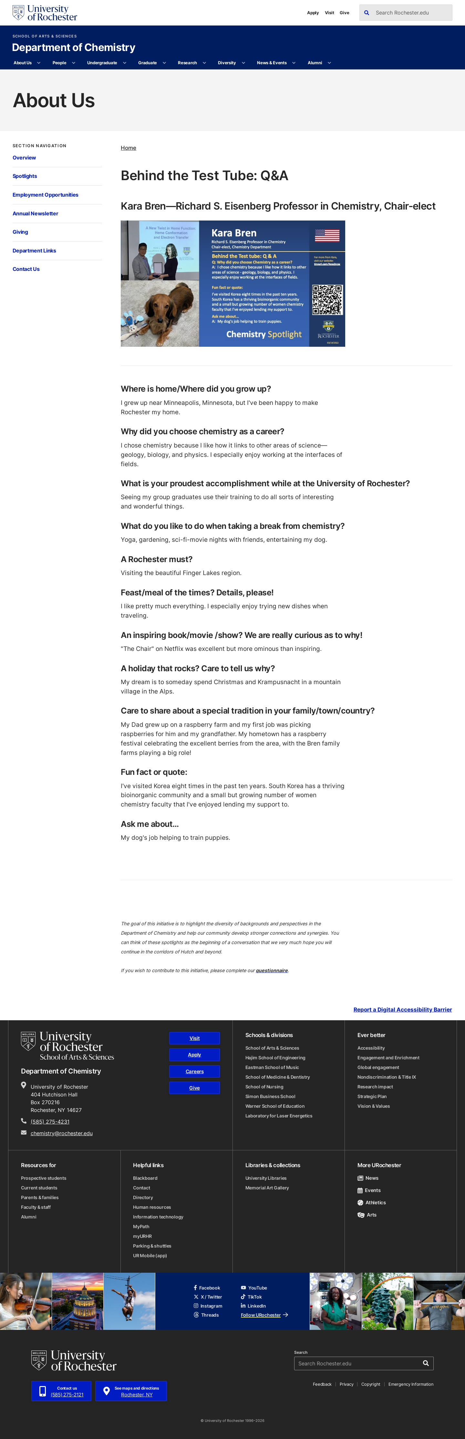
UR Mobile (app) (150, 1255)
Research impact (375, 1087)
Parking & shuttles (152, 1246)
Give (344, 12)
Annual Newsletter (35, 213)
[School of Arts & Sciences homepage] (67, 1046)
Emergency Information (411, 1384)
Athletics (371, 1202)
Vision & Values (373, 1106)
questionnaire (272, 970)
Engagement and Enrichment (388, 1057)
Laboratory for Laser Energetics (279, 1116)
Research (187, 63)
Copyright (370, 1384)
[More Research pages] (204, 63)
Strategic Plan (372, 1096)
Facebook (207, 1288)
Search (300, 1352)
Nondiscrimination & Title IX (386, 1077)
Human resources (152, 1207)
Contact (141, 1188)
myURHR (142, 1236)
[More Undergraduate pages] (124, 63)
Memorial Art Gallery (267, 1188)
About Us (23, 63)
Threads (206, 1315)
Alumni (315, 63)
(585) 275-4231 (50, 1121)
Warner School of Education (275, 1106)
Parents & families (40, 1197)
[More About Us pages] (39, 63)
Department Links (34, 250)
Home (128, 147)
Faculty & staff (36, 1207)
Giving (20, 231)
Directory (143, 1197)
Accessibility (371, 1048)
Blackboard (145, 1178)
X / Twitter (208, 1297)
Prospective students (43, 1178)
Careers (195, 1071)
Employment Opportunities (45, 194)
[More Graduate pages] (164, 63)
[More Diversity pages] (243, 63)
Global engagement (378, 1067)
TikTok (251, 1297)
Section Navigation (40, 146)
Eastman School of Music (272, 1067)
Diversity (227, 63)
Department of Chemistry (73, 47)
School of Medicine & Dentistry (277, 1077)
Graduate (147, 63)
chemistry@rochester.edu (62, 1133)
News (367, 1178)
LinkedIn (253, 1306)
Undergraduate (102, 63)
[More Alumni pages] (329, 63)
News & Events (272, 63)
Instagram (208, 1306)
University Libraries (266, 1178)
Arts (367, 1214)
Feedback (322, 1384)
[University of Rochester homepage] (45, 12)
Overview (24, 157)
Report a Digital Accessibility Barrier (403, 1009)
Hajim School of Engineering (275, 1057)
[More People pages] (73, 63)
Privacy (346, 1384)
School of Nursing (264, 1087)
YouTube (254, 1288)
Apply (313, 12)
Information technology (158, 1217)
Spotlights (25, 176)
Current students (39, 1188)
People (59, 63)
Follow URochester (264, 1315)
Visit (329, 12)
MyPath (141, 1226)
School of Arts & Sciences (45, 36)
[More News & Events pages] (294, 63)
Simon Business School (270, 1096)
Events (369, 1190)
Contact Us (26, 268)
